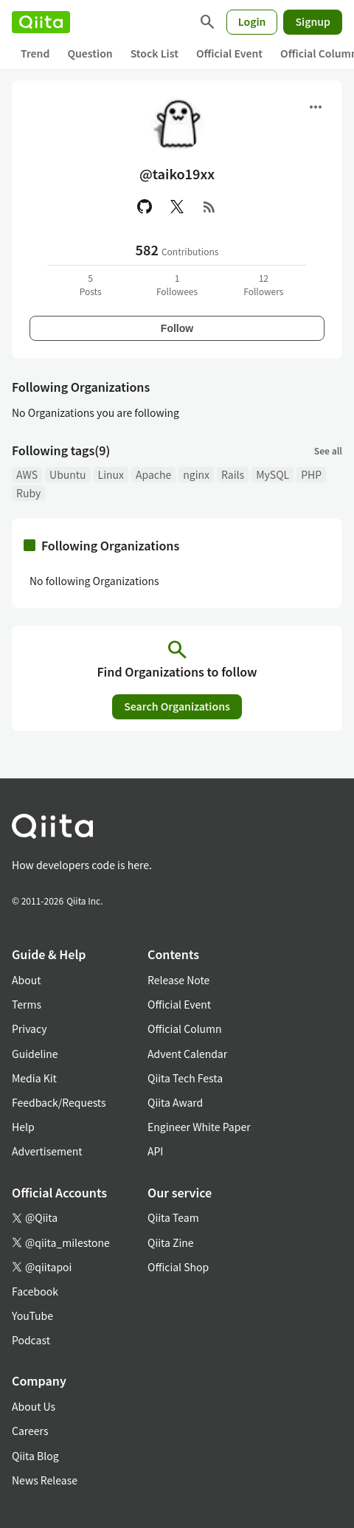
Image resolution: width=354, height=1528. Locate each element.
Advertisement (47, 1151)
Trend (35, 53)
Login (252, 21)
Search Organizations (177, 706)
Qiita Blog (35, 1455)
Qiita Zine (171, 1242)
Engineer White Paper (199, 1126)
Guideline (35, 1053)
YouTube (32, 1315)
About (26, 979)
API (155, 1151)
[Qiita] (41, 22)
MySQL (272, 474)
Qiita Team (173, 1217)
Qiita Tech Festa (185, 1078)
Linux (111, 474)
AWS (27, 474)
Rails (232, 474)
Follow (177, 328)
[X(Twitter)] (177, 206)
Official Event (229, 53)
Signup (312, 21)
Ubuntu (67, 474)
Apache (153, 474)
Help (23, 1126)
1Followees (177, 284)
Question (89, 53)
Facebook (35, 1291)
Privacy (29, 1028)
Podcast (31, 1339)
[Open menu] (315, 107)
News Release (44, 1480)
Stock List (154, 53)
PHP (311, 474)
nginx (196, 474)
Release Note (178, 979)
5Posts (91, 284)
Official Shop (178, 1266)
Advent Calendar (187, 1053)
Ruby (28, 492)
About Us (33, 1406)
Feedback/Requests (59, 1102)
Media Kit (34, 1078)
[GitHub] (144, 206)
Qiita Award (175, 1102)
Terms (26, 1004)
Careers (30, 1430)
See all (328, 450)
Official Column (185, 1028)
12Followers (263, 284)
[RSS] (209, 206)
